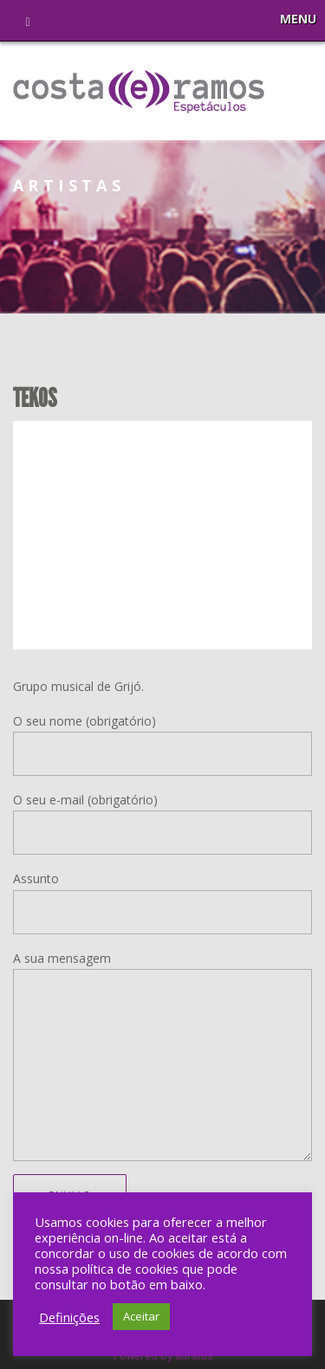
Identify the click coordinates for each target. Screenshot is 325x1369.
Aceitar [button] (141, 1316)
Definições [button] (69, 1317)
